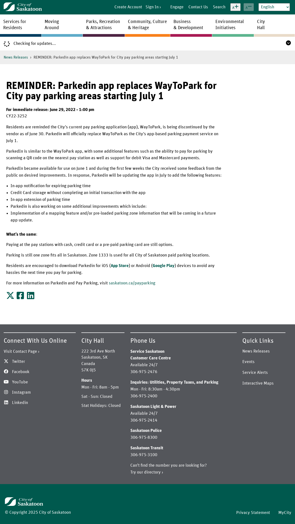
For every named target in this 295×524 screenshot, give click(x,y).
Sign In (152, 7)
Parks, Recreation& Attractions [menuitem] (103, 24)
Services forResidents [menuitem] (14, 24)
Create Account (128, 7)
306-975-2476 (143, 372)
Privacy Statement (253, 513)
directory (152, 472)
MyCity (284, 513)
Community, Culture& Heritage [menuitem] (147, 24)
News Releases (16, 57)
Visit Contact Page (20, 351)
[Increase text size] (235, 7)
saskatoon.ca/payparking (132, 283)
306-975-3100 (143, 455)
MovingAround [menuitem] (52, 24)
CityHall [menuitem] (261, 24)
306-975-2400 (143, 396)
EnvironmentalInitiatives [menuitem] (229, 24)
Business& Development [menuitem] (188, 24)
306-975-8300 (143, 437)
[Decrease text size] (249, 7)
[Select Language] (274, 7)
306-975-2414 (143, 420)
